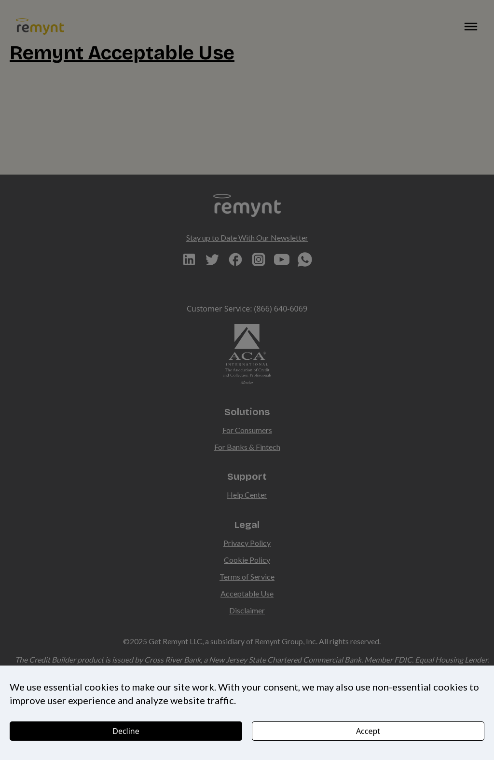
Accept (368, 731)
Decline (125, 731)
